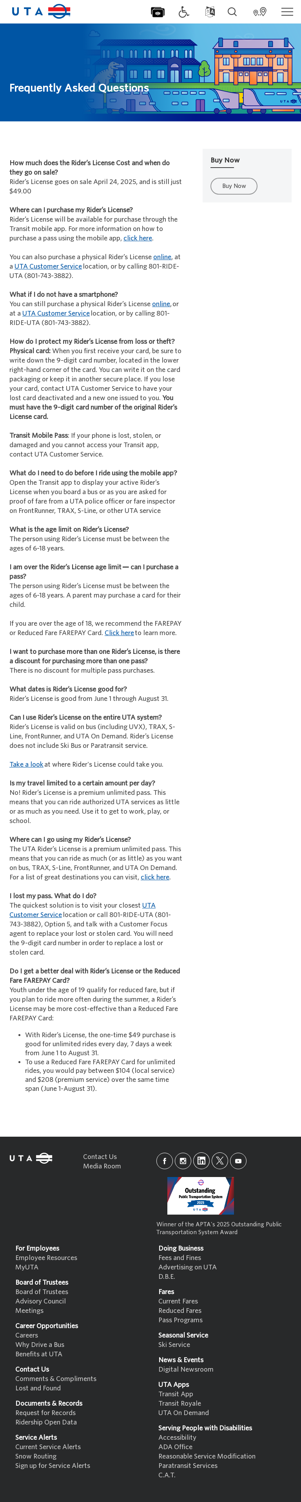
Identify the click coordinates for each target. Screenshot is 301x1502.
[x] (220, 1160)
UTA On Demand (183, 1413)
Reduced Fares (179, 1310)
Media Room (102, 1166)
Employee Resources (46, 1258)
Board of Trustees (41, 1292)
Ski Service (174, 1345)
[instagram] (183, 1161)
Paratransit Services (188, 1466)
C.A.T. (167, 1475)
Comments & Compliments (55, 1379)
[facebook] (164, 1161)
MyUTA (26, 1267)
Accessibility (177, 1437)
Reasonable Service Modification (207, 1456)
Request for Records (45, 1413)
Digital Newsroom (186, 1369)
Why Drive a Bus (39, 1345)
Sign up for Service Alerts (52, 1466)
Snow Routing (35, 1456)
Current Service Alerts (48, 1447)
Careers (26, 1335)
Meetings (29, 1310)
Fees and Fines (179, 1258)
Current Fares (178, 1301)
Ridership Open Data (46, 1422)
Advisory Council (40, 1301)
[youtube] (238, 1161)
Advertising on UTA (187, 1267)
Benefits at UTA (38, 1354)
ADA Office (175, 1447)
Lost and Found (38, 1388)
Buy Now (234, 186)
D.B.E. (166, 1276)
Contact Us (100, 1157)
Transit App (175, 1394)
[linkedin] (201, 1160)
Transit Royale (179, 1403)
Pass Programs (180, 1320)
